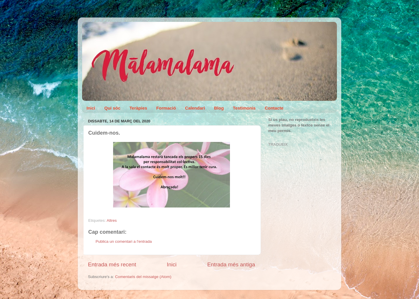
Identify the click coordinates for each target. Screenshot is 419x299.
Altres (112, 220)
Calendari (195, 107)
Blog (219, 107)
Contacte (274, 107)
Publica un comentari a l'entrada (124, 241)
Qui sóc (112, 107)
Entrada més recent (112, 264)
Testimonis (244, 107)
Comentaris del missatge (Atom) (143, 277)
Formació (166, 107)
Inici (90, 107)
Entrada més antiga (231, 264)
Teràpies (138, 107)
